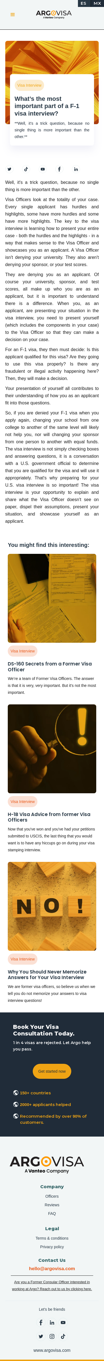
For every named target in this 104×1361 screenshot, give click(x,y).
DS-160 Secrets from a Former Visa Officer (50, 667)
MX (97, 3)
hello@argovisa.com (52, 1268)
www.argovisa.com (52, 1350)
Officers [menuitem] (52, 1196)
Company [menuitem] (52, 1186)
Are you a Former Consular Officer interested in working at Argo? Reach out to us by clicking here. (52, 1285)
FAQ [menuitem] (52, 1213)
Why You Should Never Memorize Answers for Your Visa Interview (47, 975)
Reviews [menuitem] (52, 1205)
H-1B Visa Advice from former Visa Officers (49, 817)
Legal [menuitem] (52, 1228)
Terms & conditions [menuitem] (51, 1238)
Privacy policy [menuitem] (52, 1247)
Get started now (52, 1071)
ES (84, 3)
